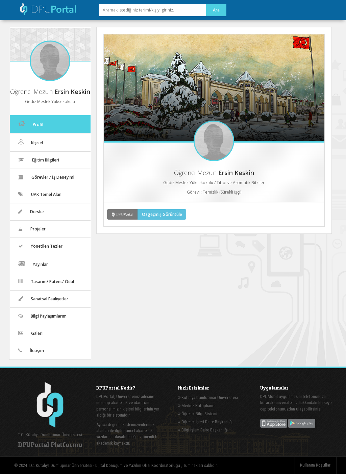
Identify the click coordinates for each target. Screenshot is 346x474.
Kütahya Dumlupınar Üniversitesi (208, 397)
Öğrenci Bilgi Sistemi (197, 413)
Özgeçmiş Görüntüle (162, 214)
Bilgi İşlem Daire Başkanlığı (203, 429)
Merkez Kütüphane (196, 405)
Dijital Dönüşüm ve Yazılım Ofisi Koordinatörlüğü (138, 465)
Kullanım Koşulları (315, 465)
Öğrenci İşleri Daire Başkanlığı (205, 421)
